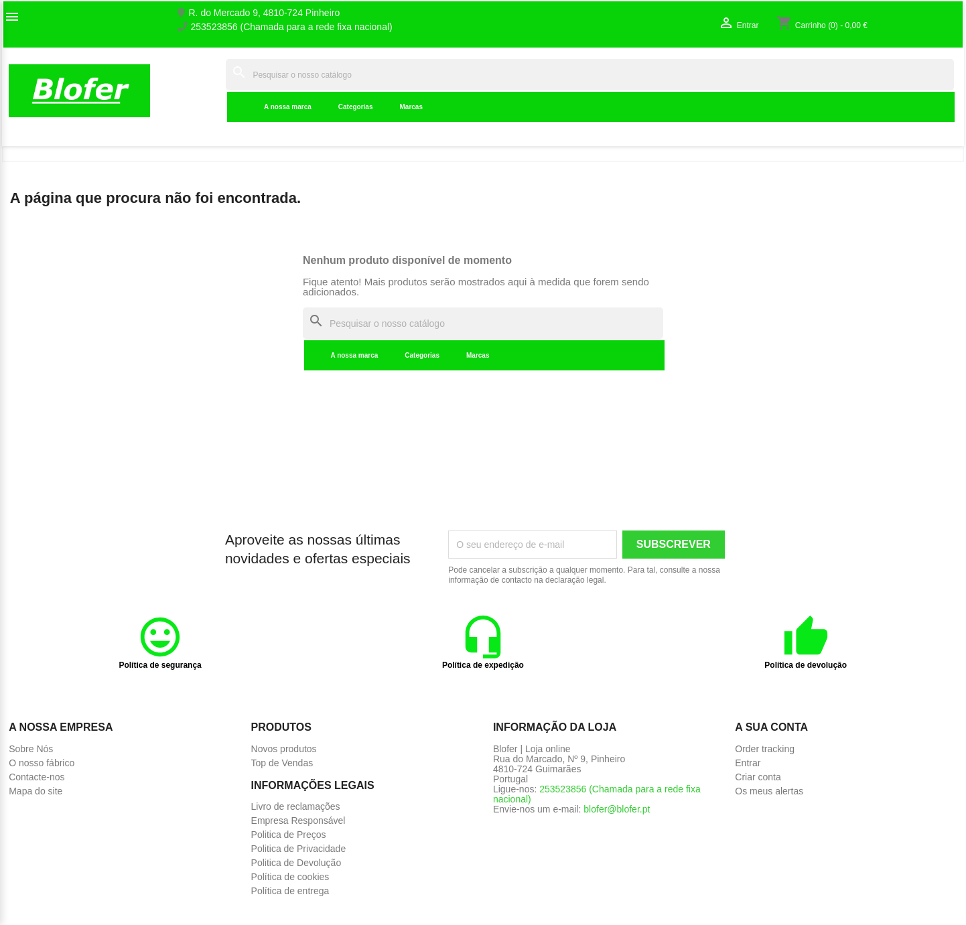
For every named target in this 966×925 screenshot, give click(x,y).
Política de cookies (290, 876)
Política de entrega (290, 890)
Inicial (204, 90)
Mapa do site (35, 791)
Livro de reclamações (295, 806)
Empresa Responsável (298, 820)
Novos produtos (284, 748)
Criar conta (757, 777)
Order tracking (765, 748)
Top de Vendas (282, 763)
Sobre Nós (31, 748)
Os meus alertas (769, 791)
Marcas (411, 107)
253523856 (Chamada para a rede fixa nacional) (292, 27)
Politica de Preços (288, 834)
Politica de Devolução (296, 862)
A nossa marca (288, 107)
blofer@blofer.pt (616, 809)
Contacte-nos (36, 777)
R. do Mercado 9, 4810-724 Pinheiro (264, 13)
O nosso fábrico (41, 763)
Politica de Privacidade (298, 848)
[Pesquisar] (589, 74)
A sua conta (771, 727)
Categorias (355, 107)
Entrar (747, 763)
